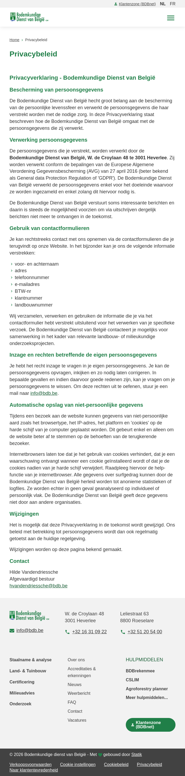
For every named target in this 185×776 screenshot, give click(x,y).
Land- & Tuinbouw (28, 671)
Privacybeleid (149, 764)
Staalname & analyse (31, 660)
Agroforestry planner (147, 689)
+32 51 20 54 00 (141, 632)
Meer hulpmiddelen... (147, 697)
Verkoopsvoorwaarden (31, 764)
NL (162, 4)
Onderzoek (20, 704)
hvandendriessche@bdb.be (38, 585)
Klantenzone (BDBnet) (135, 4)
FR (172, 4)
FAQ (72, 702)
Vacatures (77, 720)
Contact (75, 711)
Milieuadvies (22, 693)
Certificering (22, 682)
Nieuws (74, 684)
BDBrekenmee (140, 671)
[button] (170, 17)
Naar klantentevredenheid (34, 770)
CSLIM (132, 680)
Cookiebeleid (116, 764)
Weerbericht (79, 693)
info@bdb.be (43, 393)
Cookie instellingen (77, 764)
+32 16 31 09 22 (86, 632)
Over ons (76, 660)
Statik (136, 754)
